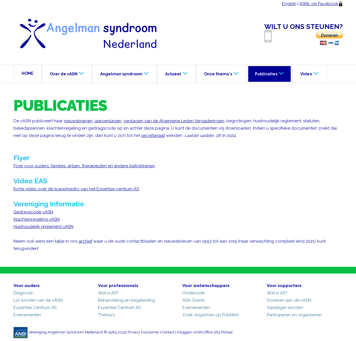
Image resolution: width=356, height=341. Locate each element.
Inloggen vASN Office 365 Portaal (205, 332)
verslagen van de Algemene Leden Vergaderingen (174, 120)
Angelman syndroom (124, 73)
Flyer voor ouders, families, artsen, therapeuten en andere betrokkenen (84, 165)
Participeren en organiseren (294, 314)
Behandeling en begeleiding (126, 300)
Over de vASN (67, 73)
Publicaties (269, 73)
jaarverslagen (108, 120)
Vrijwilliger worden (285, 307)
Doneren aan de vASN (289, 300)
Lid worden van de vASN (38, 300)
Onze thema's (221, 73)
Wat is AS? (108, 292)
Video (309, 73)
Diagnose (23, 292)
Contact (168, 332)
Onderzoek (193, 292)
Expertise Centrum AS (35, 307)
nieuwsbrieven (78, 120)
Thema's (106, 314)
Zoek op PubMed (210, 314)
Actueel (176, 73)
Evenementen (27, 314)
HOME (27, 73)
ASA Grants (193, 300)
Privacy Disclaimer (143, 332)
